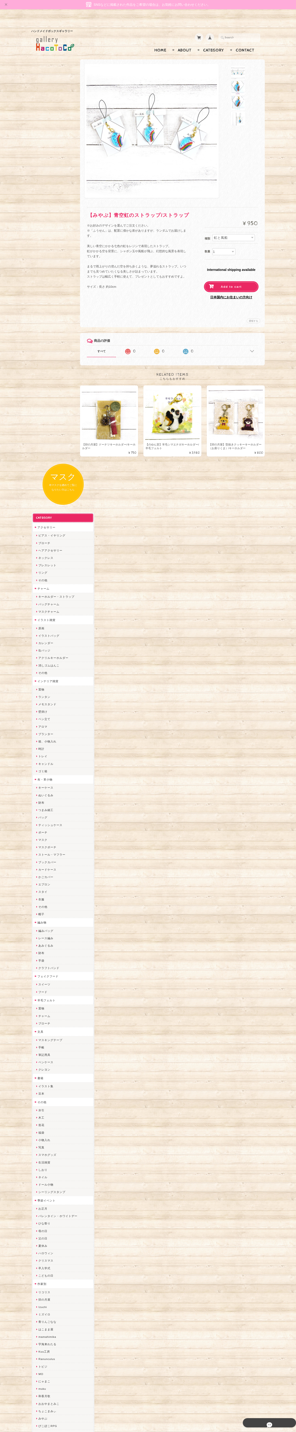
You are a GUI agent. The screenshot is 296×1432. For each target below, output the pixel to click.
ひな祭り (44, 805)
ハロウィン (45, 835)
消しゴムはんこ (48, 247)
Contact (245, 41)
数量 (207, 242)
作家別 (41, 865)
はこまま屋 (45, 911)
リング (42, 154)
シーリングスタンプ (51, 773)
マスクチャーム (48, 193)
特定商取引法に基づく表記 (54, 1365)
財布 (41, 384)
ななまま (44, 1134)
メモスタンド (47, 286)
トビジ (42, 948)
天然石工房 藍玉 (49, 1052)
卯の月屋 (44, 881)
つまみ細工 (45, 391)
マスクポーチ (47, 428)
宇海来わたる (47, 925)
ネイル (42, 758)
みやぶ (42, 1000)
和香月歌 (44, 978)
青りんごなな (47, 903)
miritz (42, 1111)
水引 (41, 691)
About (184, 41)
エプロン (44, 466)
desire (42, 1119)
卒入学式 (44, 849)
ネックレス (45, 139)
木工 (41, 699)
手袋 (41, 542)
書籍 (40, 659)
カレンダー (45, 224)
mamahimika (47, 918)
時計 (41, 330)
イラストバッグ (48, 217)
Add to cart (231, 277)
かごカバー (45, 458)
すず (41, 1230)
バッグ (42, 399)
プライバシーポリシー (52, 1356)
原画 (41, 210)
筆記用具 (44, 636)
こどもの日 (45, 857)
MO (40, 955)
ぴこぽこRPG (47, 1007)
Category (213, 41)
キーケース (45, 369)
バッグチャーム (48, 186)
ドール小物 (45, 766)
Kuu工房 (43, 933)
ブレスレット (47, 147)
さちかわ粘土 (47, 1156)
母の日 (42, 812)
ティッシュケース (50, 406)
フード (42, 573)
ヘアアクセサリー (50, 132)
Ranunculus (46, 940)
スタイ (42, 473)
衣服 (41, 481)
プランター (45, 315)
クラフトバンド (48, 549)
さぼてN (43, 1193)
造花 (41, 706)
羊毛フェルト (46, 582)
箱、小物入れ (47, 323)
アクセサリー (46, 109)
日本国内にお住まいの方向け (231, 288)
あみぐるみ (45, 527)
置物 (41, 271)
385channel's (47, 1164)
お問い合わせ (46, 1347)
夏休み (42, 827)
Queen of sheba (49, 1126)
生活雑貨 (44, 744)
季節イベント (46, 782)
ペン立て (44, 301)
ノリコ (42, 1045)
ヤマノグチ (45, 1030)
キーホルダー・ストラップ (56, 178)
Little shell (45, 1149)
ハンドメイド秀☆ (50, 1022)
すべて (106, 342)
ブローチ (44, 124)
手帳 (41, 629)
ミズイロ (44, 896)
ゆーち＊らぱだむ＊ (51, 1223)
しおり (42, 751)
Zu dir (42, 1268)
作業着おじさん (48, 1067)
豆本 (41, 675)
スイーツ (44, 566)
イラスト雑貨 (46, 201)
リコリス (44, 873)
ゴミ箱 (42, 352)
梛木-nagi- (45, 1059)
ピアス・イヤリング (51, 117)
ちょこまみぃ (47, 992)
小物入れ (44, 721)
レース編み (45, 519)
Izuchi (42, 888)
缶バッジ (44, 232)
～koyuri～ (45, 1089)
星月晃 (42, 1082)
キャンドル (45, 345)
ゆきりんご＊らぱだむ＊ (54, 1215)
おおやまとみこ (48, 985)
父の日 (42, 820)
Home (160, 41)
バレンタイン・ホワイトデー (57, 797)
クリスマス (45, 842)
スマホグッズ (47, 736)
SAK (41, 1260)
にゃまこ (44, 963)
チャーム (43, 170)
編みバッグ (45, 512)
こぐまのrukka (48, 1178)
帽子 (41, 495)
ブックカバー (47, 443)
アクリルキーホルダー (53, 239)
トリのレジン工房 (50, 1245)
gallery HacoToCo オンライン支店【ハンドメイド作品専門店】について (57, 1334)
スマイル (44, 1171)
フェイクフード (47, 558)
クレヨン (44, 651)
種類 (207, 229)
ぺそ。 (42, 1037)
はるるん (44, 1074)
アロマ (42, 308)
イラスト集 (45, 667)
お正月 (42, 790)
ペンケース (45, 644)
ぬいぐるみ (45, 376)
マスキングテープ (50, 621)
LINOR (42, 1186)
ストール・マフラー (51, 436)
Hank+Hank (46, 1097)
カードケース (47, 451)
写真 (41, 729)
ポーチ (42, 414)
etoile (42, 1253)
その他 (42, 161)
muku (42, 970)
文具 (40, 613)
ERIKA (42, 1238)
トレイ (42, 338)
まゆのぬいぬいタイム (53, 1141)
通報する (253, 312)
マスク (42, 421)
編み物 (41, 504)
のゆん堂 (44, 1201)
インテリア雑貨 (47, 262)
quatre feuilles (48, 1015)
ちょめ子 (44, 1104)
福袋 (41, 714)
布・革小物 (44, 361)
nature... (44, 1208)
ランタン (44, 278)
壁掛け (42, 293)
